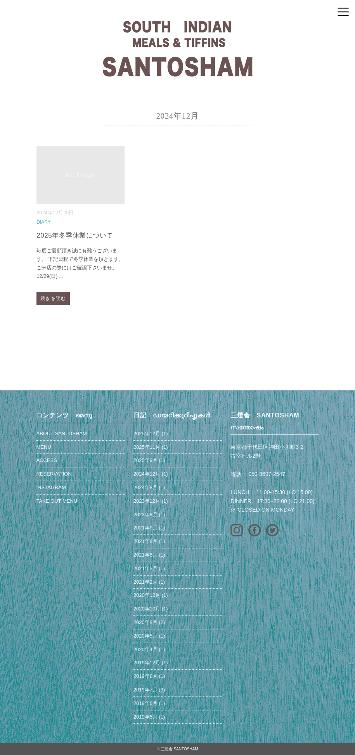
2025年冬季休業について (74, 235)
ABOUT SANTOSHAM (61, 433)
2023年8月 (145, 514)
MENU (43, 447)
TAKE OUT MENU (57, 501)
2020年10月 (146, 609)
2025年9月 (145, 460)
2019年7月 (145, 690)
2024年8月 (145, 487)
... (61, 276)
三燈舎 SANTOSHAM (179, 749)
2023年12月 (146, 501)
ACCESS (46, 460)
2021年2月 (145, 582)
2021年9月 (145, 528)
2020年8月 (145, 622)
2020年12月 (146, 595)
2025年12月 (146, 433)
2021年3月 (145, 568)
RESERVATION (54, 474)
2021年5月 (145, 555)
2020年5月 (145, 636)
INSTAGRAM (51, 487)
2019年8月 (145, 676)
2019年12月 (146, 662)
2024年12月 (146, 474)
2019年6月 (145, 703)
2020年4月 (145, 649)
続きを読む (53, 298)
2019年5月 (145, 717)
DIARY (43, 222)
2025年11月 (146, 447)
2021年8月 (145, 541)
